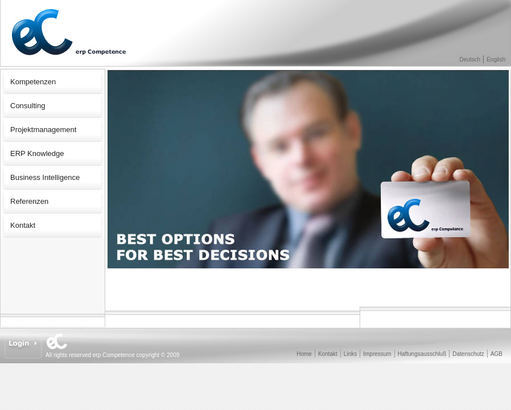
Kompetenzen (33, 81)
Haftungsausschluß (422, 354)
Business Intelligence (45, 177)
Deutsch (470, 59)
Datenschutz (468, 354)
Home (304, 354)
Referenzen (29, 201)
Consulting (27, 105)
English (496, 59)
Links (350, 354)
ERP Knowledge (37, 153)
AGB (496, 354)
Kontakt (22, 225)
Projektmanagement (43, 129)
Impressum (377, 354)
